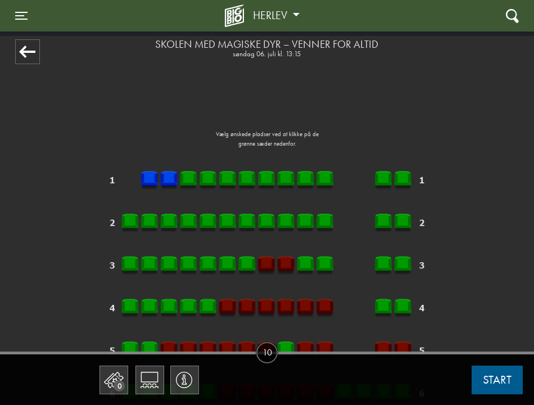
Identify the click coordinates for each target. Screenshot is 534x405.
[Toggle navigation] (21, 16)
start (497, 379)
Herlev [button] (271, 15)
